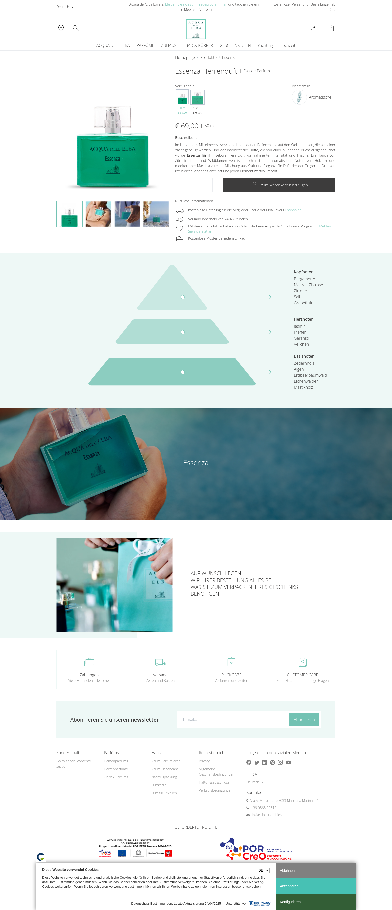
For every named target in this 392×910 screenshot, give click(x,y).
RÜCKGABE (232, 675)
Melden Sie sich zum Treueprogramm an (196, 4)
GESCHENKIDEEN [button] (235, 45)
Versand (160, 675)
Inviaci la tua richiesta (268, 814)
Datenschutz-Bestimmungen (151, 903)
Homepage (185, 57)
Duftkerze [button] (159, 785)
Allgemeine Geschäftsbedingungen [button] (216, 772)
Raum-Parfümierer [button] (166, 761)
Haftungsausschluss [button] (214, 782)
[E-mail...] (232, 719)
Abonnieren (304, 719)
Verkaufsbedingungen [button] (215, 790)
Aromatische (320, 97)
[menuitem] (265, 45)
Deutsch (62, 6)
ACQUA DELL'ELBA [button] (113, 45)
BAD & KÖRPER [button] (199, 45)
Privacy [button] (204, 761)
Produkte (208, 57)
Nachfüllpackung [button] (164, 777)
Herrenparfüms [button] (116, 769)
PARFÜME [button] (145, 45)
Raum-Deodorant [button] (165, 769)
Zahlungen (89, 675)
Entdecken (293, 210)
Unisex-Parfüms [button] (116, 777)
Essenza (229, 57)
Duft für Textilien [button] (164, 793)
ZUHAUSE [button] (170, 45)
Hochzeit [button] (288, 45)
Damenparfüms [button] (116, 761)
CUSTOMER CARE (302, 675)
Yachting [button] (265, 45)
